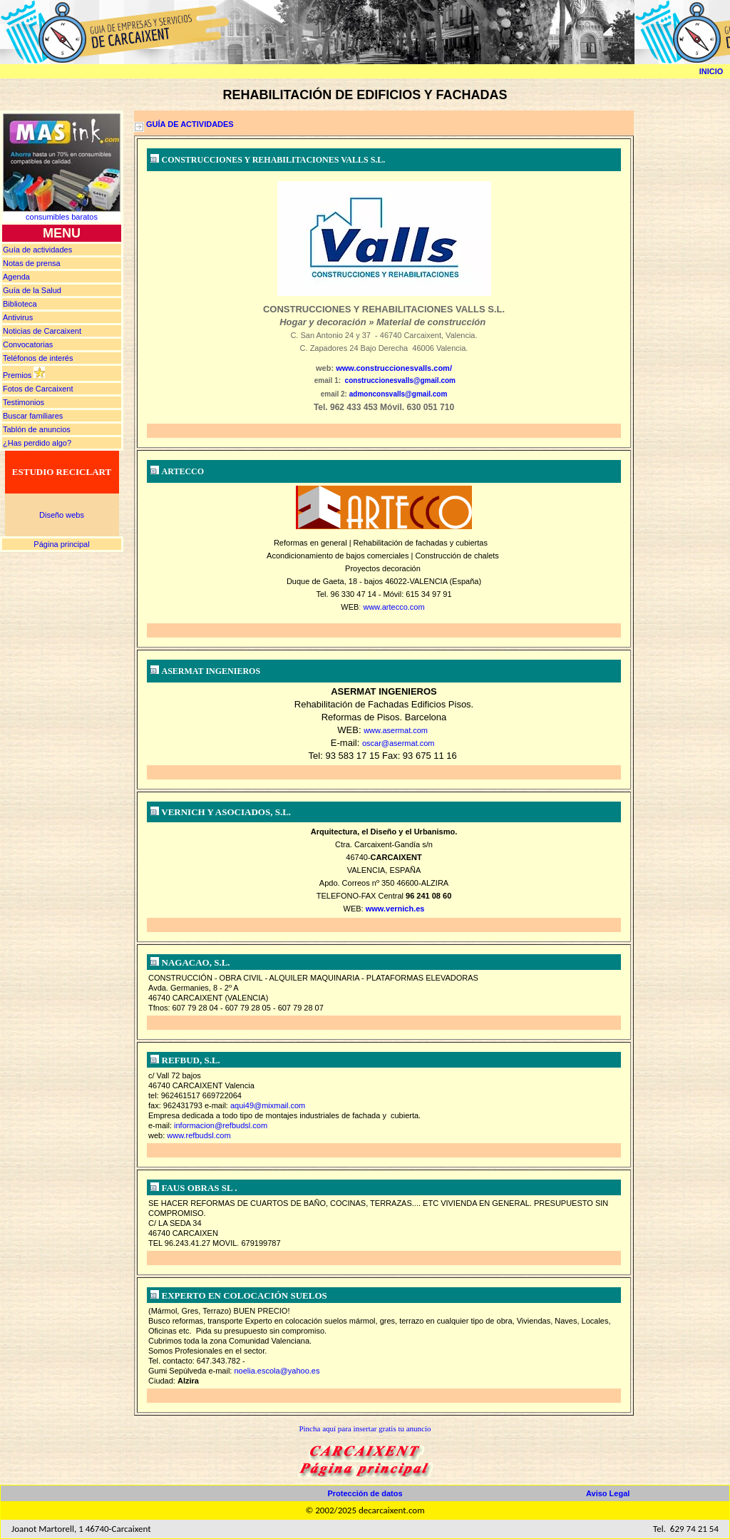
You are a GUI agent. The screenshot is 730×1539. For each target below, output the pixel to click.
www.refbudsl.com (198, 1135)
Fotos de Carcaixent (38, 388)
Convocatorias (28, 344)
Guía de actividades (37, 249)
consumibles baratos (62, 217)
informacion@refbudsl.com (220, 1125)
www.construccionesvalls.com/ (394, 368)
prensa (32, 263)
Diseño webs (61, 515)
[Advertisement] (687, 324)
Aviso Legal (607, 1493)
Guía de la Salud (32, 290)
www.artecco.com (393, 607)
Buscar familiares (33, 415)
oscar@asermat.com (398, 743)
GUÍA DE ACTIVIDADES (190, 124)
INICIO (711, 71)
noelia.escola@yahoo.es (276, 1370)
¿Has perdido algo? (37, 443)
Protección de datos (364, 1493)
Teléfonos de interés (38, 358)
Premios (17, 375)
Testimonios (23, 402)
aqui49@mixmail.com (267, 1105)
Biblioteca (20, 304)
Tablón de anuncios (37, 429)
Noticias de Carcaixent (42, 331)
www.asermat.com (396, 730)
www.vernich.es (395, 908)
